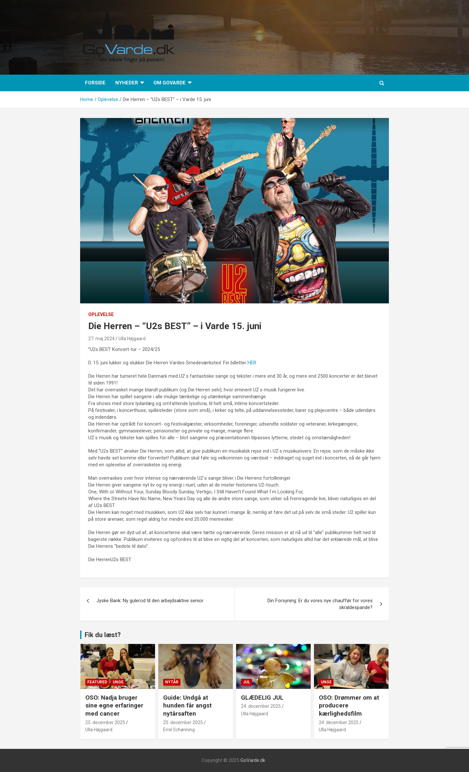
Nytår (171, 682)
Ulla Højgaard (132, 338)
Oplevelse (101, 314)
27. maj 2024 (101, 338)
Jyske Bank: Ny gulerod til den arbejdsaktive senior (150, 601)
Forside (95, 83)
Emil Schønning (179, 729)
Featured (97, 682)
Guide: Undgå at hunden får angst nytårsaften (187, 705)
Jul (246, 682)
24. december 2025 (261, 706)
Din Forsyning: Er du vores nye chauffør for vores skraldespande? (320, 604)
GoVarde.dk (252, 760)
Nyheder (126, 83)
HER (252, 363)
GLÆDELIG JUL (262, 697)
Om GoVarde (169, 83)
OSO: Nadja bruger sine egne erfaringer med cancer (114, 705)
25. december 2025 (105, 722)
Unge (118, 682)
